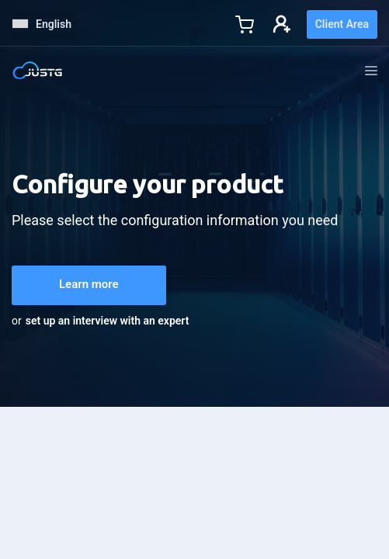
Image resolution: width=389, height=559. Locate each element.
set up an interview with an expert (107, 320)
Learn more (89, 284)
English (41, 24)
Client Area (342, 24)
